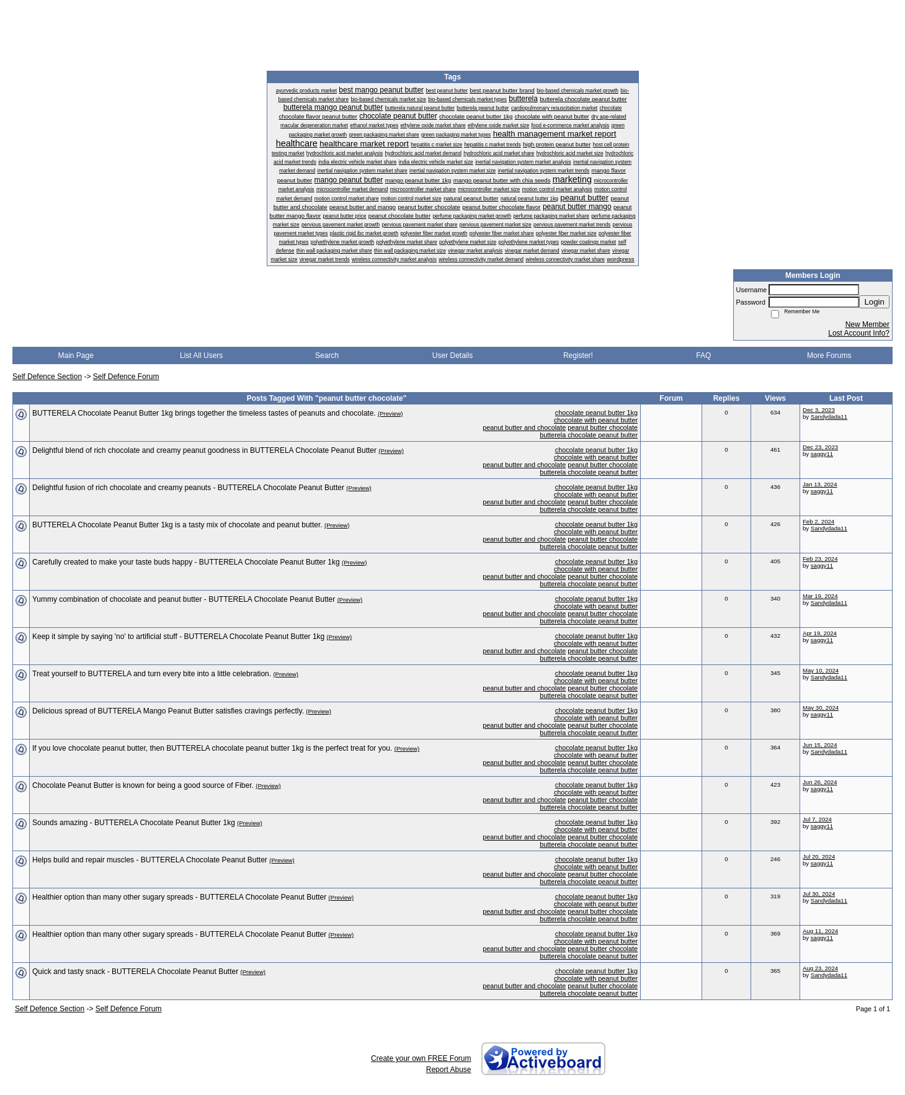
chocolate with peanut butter (596, 420)
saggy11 (822, 453)
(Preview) (390, 413)
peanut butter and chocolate (524, 427)
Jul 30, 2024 (819, 893)
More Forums (829, 355)
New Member (867, 324)
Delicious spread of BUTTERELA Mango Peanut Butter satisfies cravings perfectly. (168, 711)
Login (874, 301)
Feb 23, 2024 (820, 558)
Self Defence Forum (126, 376)
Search (327, 355)
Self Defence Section (47, 376)
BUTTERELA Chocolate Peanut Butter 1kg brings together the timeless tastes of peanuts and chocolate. (204, 413)
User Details (452, 355)
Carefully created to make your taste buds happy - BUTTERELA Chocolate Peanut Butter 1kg (186, 562)
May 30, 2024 (821, 707)
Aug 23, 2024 (820, 968)
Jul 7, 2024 (817, 819)
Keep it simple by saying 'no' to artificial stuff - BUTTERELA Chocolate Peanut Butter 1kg (178, 636)
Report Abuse (448, 1069)
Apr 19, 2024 (820, 633)
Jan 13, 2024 (820, 484)
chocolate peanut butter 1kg (596, 412)
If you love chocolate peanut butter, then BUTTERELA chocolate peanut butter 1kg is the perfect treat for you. (212, 748)
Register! (578, 355)
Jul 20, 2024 (819, 856)
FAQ (703, 355)
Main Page (76, 355)
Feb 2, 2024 (818, 521)
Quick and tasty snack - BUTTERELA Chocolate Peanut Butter (135, 971)
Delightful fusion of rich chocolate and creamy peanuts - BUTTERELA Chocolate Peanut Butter (188, 487)
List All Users (201, 355)
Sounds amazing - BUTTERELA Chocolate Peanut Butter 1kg (133, 822)
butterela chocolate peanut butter (589, 435)
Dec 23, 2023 (820, 447)
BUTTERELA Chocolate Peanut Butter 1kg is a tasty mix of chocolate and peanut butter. (177, 525)
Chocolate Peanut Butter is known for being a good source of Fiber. (143, 785)
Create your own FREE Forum (421, 1058)
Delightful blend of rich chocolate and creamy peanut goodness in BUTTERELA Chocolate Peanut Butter (204, 450)
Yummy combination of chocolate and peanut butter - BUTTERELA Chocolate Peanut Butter (183, 599)
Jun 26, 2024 (820, 782)
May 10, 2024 (821, 670)
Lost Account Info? (858, 333)
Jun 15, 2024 (820, 744)
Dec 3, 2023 (819, 409)
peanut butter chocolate (603, 427)
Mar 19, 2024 (820, 595)
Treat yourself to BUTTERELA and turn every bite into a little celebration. (151, 673)
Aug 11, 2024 (820, 930)
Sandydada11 (829, 416)
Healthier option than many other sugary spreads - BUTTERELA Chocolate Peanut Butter (179, 897)
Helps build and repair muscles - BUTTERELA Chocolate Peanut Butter (149, 860)
